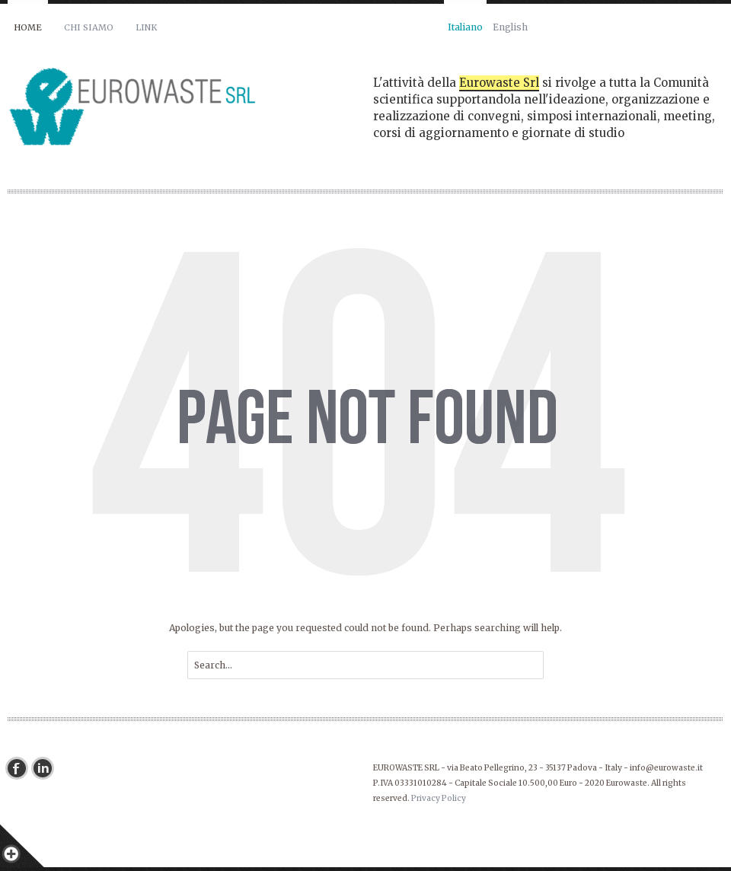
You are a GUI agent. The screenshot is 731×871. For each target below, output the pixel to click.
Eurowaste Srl (499, 82)
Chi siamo (88, 27)
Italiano (465, 27)
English (510, 27)
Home (28, 27)
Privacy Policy (438, 798)
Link (146, 27)
